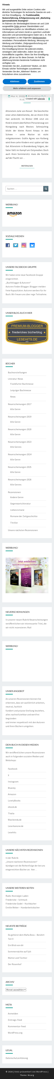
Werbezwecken (39, 38)
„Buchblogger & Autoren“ (18, 282)
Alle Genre (15, 409)
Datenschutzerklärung (17, 1058)
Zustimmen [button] (39, 81)
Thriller (14, 522)
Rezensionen (14, 492)
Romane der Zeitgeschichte (23, 516)
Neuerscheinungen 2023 (19, 441)
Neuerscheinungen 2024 (19, 454)
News (13, 396)
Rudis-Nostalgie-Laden (17, 895)
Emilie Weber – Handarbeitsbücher (23, 907)
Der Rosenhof (14, 964)
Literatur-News (15, 378)
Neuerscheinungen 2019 (19, 416)
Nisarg (31, 1075)
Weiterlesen (27, 165)
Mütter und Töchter (17, 957)
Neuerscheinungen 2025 (19, 467)
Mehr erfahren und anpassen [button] (27, 88)
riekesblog (34, 96)
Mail (29, 627)
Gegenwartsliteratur (20, 503)
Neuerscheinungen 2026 (19, 479)
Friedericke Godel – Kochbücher (21, 903)
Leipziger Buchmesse (20, 390)
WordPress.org (15, 1032)
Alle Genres (15, 446)
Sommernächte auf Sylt (19, 951)
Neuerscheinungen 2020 (19, 429)
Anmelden (13, 1013)
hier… (34, 869)
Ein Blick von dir (15, 945)
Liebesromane (17, 509)
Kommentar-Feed (17, 1026)
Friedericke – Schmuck (16, 899)
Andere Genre (16, 497)
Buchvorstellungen (17, 372)
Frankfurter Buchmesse (21, 383)
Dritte (16, 26)
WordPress (41, 1071)
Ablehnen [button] (14, 81)
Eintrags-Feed (15, 1019)
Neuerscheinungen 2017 (19, 404)
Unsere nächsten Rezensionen (23, 530)
